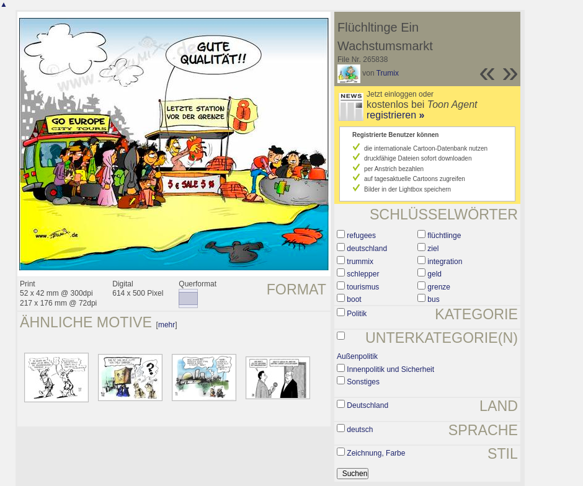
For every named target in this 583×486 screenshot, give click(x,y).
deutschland (367, 248)
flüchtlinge (444, 235)
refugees (361, 235)
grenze (438, 287)
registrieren (395, 115)
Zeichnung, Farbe (376, 453)
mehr (166, 324)
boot (354, 299)
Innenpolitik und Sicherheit (390, 369)
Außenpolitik (357, 356)
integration (444, 261)
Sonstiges (363, 382)
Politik (357, 313)
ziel (432, 248)
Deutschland (367, 405)
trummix (360, 261)
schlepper (363, 274)
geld (434, 274)
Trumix (387, 73)
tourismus (363, 287)
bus (433, 299)
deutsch (360, 429)
